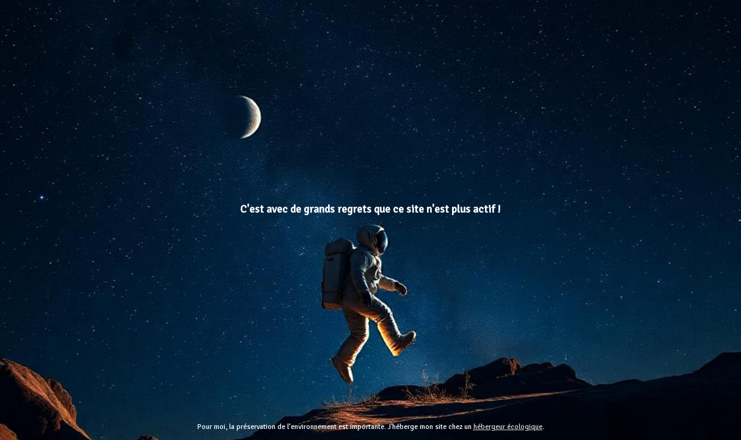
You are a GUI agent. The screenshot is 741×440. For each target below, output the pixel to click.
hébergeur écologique (507, 426)
